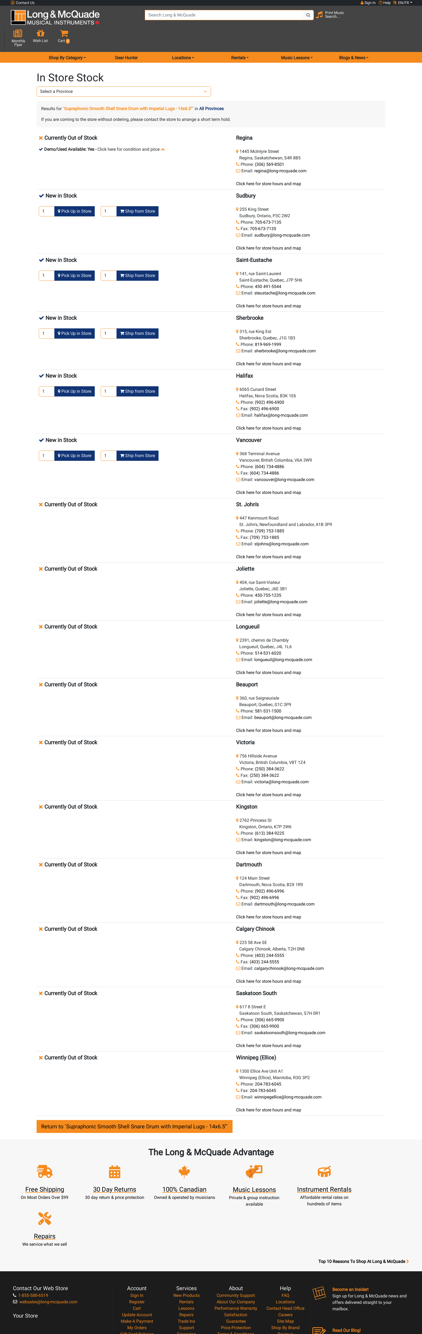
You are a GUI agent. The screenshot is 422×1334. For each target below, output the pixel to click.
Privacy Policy (236, 1281)
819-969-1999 (268, 325)
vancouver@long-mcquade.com (284, 460)
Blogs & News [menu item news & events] (352, 38)
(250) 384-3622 (269, 749)
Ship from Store (137, 192)
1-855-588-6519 (30, 1236)
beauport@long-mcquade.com (283, 698)
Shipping (186, 1287)
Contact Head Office (285, 1249)
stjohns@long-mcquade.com (281, 524)
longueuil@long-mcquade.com (283, 640)
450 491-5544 (268, 267)
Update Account (137, 1255)
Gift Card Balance (137, 1274)
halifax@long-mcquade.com (281, 396)
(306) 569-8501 (269, 145)
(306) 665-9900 (269, 1000)
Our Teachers (235, 1294)
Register (137, 1242)
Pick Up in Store (74, 192)
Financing (186, 1274)
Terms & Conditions (235, 1274)
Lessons (186, 1249)
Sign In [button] (367, 3)
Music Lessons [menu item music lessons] (295, 38)
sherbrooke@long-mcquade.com (285, 331)
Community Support (236, 1236)
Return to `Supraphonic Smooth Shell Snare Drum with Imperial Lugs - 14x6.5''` (134, 1107)
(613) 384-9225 (269, 814)
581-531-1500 (268, 691)
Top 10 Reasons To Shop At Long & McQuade (363, 1202)
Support (186, 1268)
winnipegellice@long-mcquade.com (288, 1077)
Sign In (136, 1236)
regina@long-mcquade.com (280, 151)
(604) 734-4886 (269, 447)
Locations (285, 1242)
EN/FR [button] (401, 3)
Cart (137, 1249)
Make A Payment (137, 1262)
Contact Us (22, 3)
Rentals (186, 1242)
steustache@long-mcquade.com (284, 273)
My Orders (137, 1268)
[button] (407, 19)
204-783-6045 (268, 1065)
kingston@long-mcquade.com (282, 820)
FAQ (285, 1236)
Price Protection (236, 1268)
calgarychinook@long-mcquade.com (289, 949)
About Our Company (236, 1242)
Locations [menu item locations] (181, 38)
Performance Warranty (235, 1249)
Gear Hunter (126, 38)
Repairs (186, 1255)
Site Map (285, 1262)
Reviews (285, 1274)
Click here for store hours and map (268, 164)
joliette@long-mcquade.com (280, 582)
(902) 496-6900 (269, 383)
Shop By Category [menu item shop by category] (66, 38)
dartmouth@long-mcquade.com (284, 884)
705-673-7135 (268, 203)
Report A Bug (285, 1281)
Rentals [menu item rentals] (238, 38)
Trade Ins (186, 1262)
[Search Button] (305, 19)
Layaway (186, 1281)
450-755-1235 (268, 576)
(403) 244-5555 (269, 936)
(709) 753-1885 (269, 511)
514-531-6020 (268, 634)
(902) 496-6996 (269, 872)
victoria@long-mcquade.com (281, 762)
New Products (186, 1236)
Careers (285, 1255)
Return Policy (235, 1287)
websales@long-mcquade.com (45, 1242)
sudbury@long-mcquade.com (282, 216)
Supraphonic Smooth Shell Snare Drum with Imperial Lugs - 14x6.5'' (128, 89)
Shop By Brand (285, 1268)
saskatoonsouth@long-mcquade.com (289, 1013)
